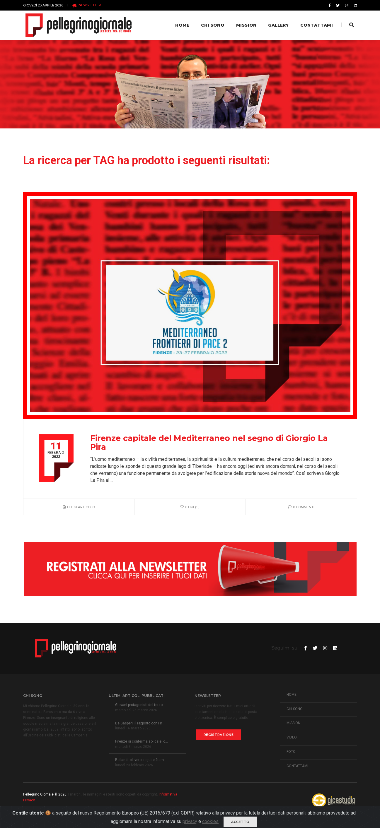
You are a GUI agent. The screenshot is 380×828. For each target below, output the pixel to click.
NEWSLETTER (86, 5)
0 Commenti (301, 507)
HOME (291, 695)
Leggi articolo (79, 507)
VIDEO (292, 737)
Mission (246, 25)
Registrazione (219, 735)
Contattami (316, 25)
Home (182, 25)
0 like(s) (190, 507)
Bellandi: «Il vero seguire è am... (140, 760)
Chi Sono (212, 25)
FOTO (291, 752)
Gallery (278, 25)
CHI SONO (295, 709)
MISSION (293, 723)
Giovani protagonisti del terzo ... (140, 705)
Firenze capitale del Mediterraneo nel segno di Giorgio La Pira (209, 442)
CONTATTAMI (297, 766)
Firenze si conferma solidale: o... (141, 741)
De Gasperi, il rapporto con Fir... (139, 723)
